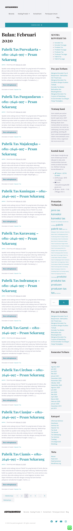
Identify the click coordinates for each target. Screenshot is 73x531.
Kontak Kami (37, 14)
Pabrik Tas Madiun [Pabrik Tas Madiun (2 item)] (62, 257)
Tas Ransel (54, 432)
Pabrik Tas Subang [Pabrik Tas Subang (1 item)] (63, 266)
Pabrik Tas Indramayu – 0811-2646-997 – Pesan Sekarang (21, 285)
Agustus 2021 (55, 367)
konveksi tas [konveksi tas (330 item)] (58, 218)
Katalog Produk (24, 13)
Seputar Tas (17, 89)
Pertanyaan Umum (51, 14)
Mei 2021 (54, 374)
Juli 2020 (54, 390)
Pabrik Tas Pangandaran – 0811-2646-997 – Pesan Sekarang (23, 101)
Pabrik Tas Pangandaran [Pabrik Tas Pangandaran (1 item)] (59, 262)
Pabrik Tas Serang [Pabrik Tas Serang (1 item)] (55, 266)
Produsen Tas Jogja (61, 54)
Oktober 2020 (55, 383)
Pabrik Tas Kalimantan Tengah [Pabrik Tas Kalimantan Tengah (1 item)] (58, 243)
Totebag (54, 439)
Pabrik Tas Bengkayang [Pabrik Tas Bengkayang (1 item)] (59, 234)
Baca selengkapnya (10, 84)
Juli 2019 (54, 408)
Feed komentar (56, 461)
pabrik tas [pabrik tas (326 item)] (56, 228)
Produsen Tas (59, 52)
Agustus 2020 (55, 387)
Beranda (11, 14)
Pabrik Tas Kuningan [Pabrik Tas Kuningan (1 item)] (58, 255)
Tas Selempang (56, 435)
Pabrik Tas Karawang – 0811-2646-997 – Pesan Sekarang (20, 238)
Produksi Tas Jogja (60, 50)
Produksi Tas (59, 47)
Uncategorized (56, 442)
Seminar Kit (55, 425)
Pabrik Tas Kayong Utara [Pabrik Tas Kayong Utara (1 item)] (60, 250)
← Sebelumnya (8, 496)
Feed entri (54, 459)
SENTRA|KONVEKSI (11, 7)
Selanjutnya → (8, 500)
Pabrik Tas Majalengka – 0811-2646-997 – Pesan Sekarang (21, 148)
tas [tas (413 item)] (53, 292)
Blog (58, 17)
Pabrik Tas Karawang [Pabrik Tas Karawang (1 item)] (56, 248)
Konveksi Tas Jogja (60, 45)
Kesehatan (54, 423)
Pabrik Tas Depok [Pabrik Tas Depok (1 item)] (61, 236)
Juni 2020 (54, 392)
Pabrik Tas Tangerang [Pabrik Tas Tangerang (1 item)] (56, 273)
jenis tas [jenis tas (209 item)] (55, 210)
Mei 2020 (54, 394)
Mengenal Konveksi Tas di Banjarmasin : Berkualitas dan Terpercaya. (59, 75)
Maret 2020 (54, 399)
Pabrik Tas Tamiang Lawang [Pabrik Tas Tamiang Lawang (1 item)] (62, 271)
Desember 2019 (56, 406)
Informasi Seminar (57, 421)
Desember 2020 (56, 378)
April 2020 (54, 397)
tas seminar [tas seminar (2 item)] (58, 293)
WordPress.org (56, 463)
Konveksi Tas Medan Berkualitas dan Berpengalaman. (57, 89)
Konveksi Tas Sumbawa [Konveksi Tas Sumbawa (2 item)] (56, 221)
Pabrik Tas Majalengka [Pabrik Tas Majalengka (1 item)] (56, 259)
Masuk (53, 456)
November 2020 (56, 381)
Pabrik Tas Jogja (60, 59)
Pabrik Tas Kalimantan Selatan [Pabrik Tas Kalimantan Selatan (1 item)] (60, 241)
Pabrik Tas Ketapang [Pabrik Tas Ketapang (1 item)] (55, 252)
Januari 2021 (55, 376)
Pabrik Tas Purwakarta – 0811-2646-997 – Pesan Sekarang (21, 54)
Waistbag (54, 444)
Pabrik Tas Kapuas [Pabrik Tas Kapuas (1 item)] (65, 246)
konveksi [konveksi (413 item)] (56, 214)
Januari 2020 (55, 404)
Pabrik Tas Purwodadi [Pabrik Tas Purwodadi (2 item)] (63, 264)
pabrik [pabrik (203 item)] (59, 224)
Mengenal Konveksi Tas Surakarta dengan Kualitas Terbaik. (59, 82)
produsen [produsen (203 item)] (56, 284)
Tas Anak (54, 430)
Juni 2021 (54, 371)
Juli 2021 (54, 369)
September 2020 (56, 385)
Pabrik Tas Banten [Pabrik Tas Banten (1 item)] (61, 232)
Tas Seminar (55, 437)
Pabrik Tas (58, 57)
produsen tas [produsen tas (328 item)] (59, 288)
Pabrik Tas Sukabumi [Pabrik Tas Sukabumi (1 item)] (56, 269)
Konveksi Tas (59, 43)
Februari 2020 (55, 401)
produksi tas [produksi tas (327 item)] (58, 280)
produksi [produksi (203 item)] (62, 276)
